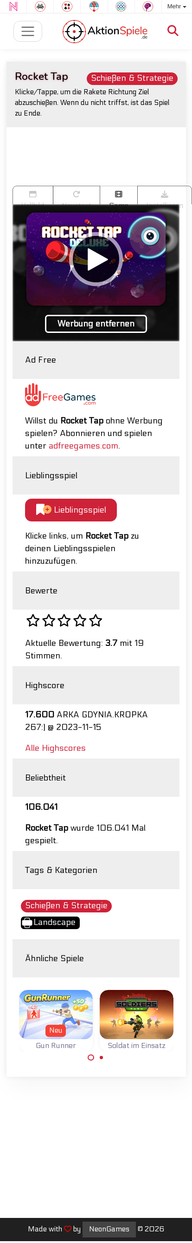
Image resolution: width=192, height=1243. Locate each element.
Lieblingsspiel (71, 510)
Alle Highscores (55, 748)
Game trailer (119, 197)
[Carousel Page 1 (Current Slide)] (91, 1057)
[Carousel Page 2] (101, 1057)
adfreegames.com (83, 446)
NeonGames (109, 1229)
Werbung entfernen (96, 324)
